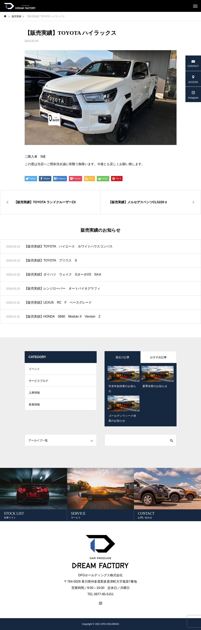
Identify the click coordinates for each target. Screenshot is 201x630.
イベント (34, 368)
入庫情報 (34, 392)
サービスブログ (38, 380)
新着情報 (34, 404)
